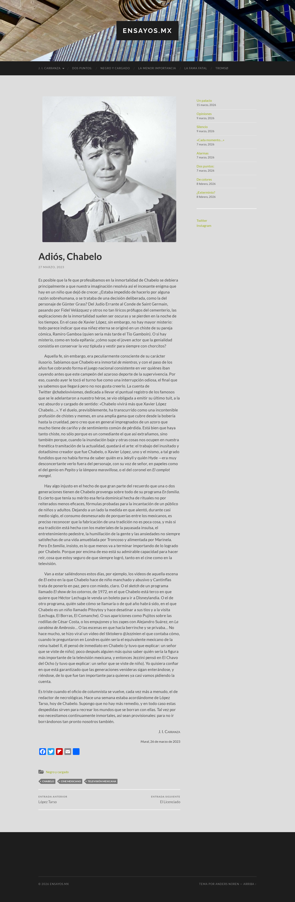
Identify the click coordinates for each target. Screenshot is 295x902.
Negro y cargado (115, 68)
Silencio (202, 127)
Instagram (204, 225)
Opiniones (204, 113)
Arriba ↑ (250, 884)
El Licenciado (165, 799)
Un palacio (204, 100)
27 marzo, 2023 (51, 267)
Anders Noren (227, 884)
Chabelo (48, 781)
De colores (204, 179)
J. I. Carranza (49, 68)
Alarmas (203, 153)
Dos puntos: (82, 68)
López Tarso (52, 799)
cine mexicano (71, 781)
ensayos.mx (147, 30)
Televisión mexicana (102, 781)
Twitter (202, 220)
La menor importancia (157, 68)
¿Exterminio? (206, 192)
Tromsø (221, 68)
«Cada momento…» (210, 140)
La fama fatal (195, 68)
